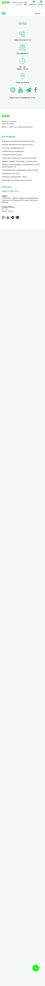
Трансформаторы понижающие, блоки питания (20, 170)
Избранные (32, 4)
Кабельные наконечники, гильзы (14, 177)
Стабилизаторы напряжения (13, 151)
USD (21, 5)
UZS (17, 5)
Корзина (41, 4)
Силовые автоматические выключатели (17, 145)
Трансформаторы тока (11, 173)
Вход (25, 4)
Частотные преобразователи (13, 148)
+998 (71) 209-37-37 (10, 191)
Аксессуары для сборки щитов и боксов (17, 180)
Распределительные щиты (12, 155)
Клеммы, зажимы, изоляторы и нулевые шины (20, 161)
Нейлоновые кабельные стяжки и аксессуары (19, 158)
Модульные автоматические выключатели (18, 141)
